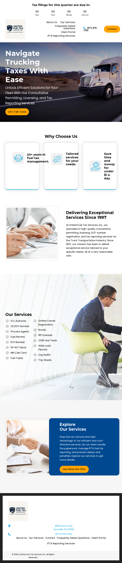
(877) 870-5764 (63, 534)
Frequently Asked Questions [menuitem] (73, 538)
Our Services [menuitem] (36, 538)
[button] (17, 111)
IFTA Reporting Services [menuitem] (61, 543)
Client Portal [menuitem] (98, 538)
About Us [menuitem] (21, 538)
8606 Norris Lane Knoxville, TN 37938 (64, 527)
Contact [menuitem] (50, 538)
